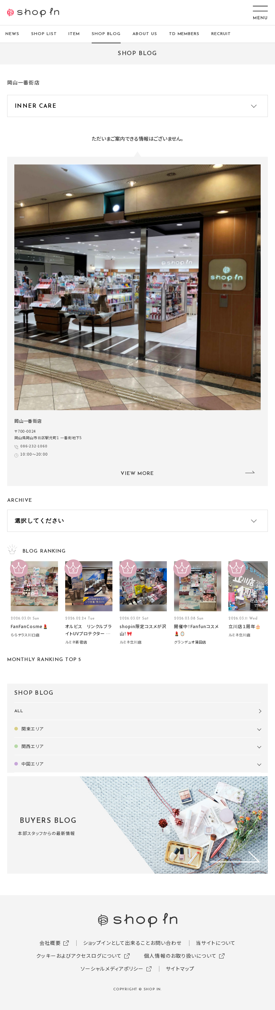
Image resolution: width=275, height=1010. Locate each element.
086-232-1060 (34, 445)
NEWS (12, 34)
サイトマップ (180, 968)
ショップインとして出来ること (116, 942)
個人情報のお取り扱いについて (180, 955)
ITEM (74, 34)
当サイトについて (216, 942)
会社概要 (50, 942)
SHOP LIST (44, 34)
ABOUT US (144, 34)
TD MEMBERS (184, 34)
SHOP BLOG (106, 34)
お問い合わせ (166, 942)
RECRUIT (221, 34)
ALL (18, 711)
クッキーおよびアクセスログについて (79, 955)
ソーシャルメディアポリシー (112, 968)
